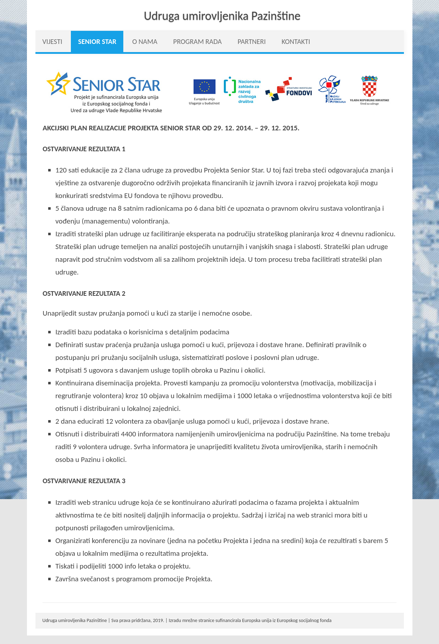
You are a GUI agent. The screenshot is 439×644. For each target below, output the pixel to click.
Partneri (252, 41)
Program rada (197, 41)
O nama (144, 41)
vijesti (52, 41)
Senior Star (97, 41)
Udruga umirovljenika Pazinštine (222, 16)
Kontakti (296, 41)
